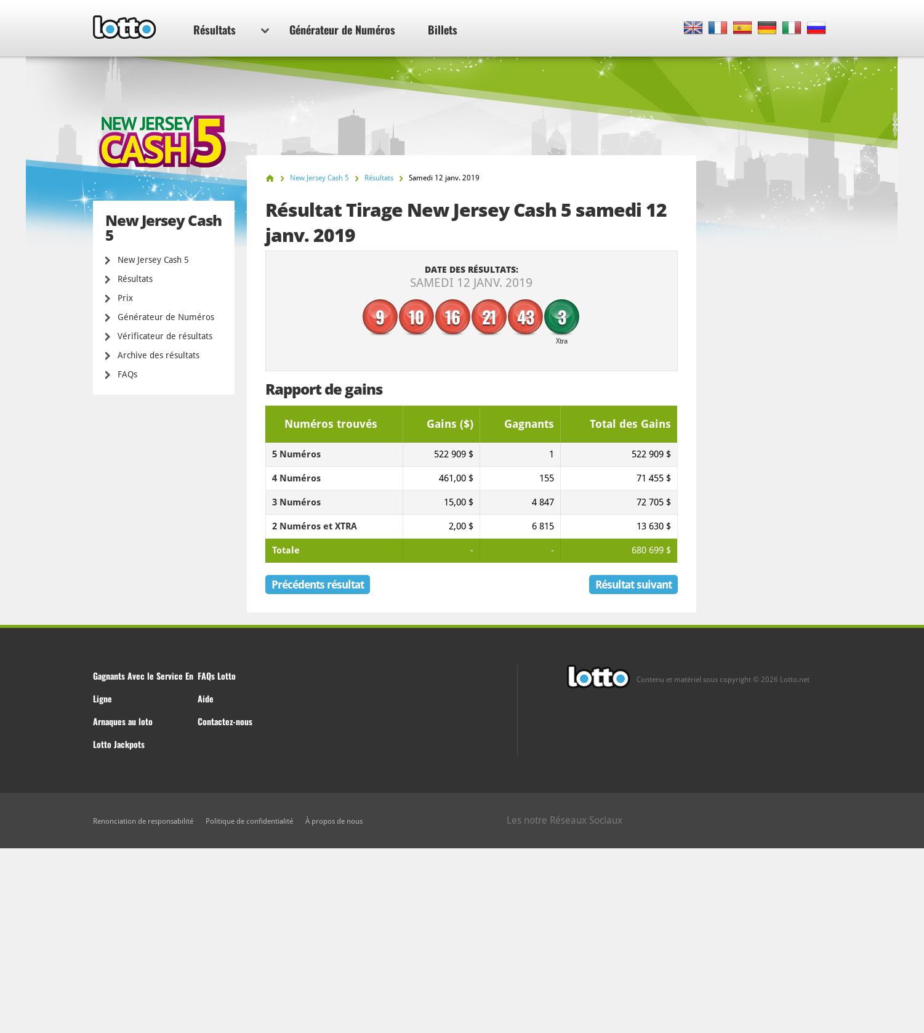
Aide (206, 698)
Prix (125, 298)
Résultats (231, 30)
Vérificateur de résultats (165, 336)
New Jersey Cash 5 (153, 260)
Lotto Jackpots (119, 744)
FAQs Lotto (217, 675)
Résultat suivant (633, 584)
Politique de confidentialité (249, 821)
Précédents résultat (317, 584)
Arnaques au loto (123, 721)
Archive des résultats (158, 355)
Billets (442, 30)
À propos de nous (334, 821)
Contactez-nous (225, 721)
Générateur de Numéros (342, 30)
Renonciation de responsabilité (143, 821)
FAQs (127, 374)
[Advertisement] (462, 940)
